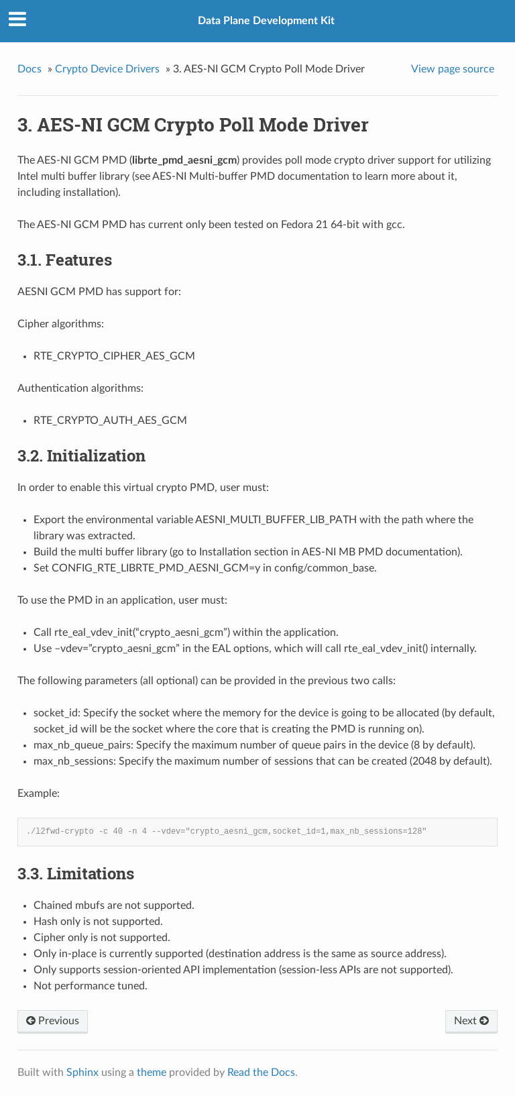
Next (471, 1021)
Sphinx (82, 1072)
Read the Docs (261, 1072)
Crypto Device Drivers (107, 69)
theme (151, 1072)
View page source (452, 69)
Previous (52, 1021)
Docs (29, 69)
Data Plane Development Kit (266, 20)
